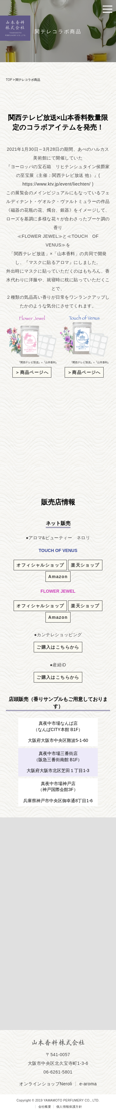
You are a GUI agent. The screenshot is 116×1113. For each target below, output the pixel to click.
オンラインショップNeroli (45, 1083)
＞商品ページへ (32, 372)
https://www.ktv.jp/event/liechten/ (57, 184)
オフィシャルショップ (40, 565)
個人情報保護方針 (69, 1106)
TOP (9, 79)
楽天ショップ (85, 565)
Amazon (58, 576)
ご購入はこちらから (58, 647)
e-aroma (88, 1083)
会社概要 (44, 1106)
